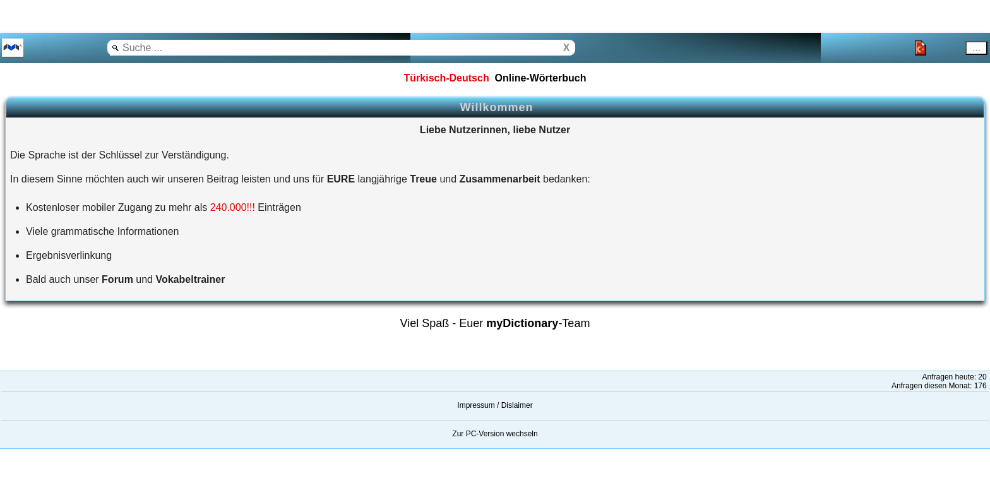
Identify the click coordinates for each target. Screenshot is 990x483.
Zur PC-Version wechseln (494, 433)
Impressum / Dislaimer (494, 405)
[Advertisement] (101, 16)
